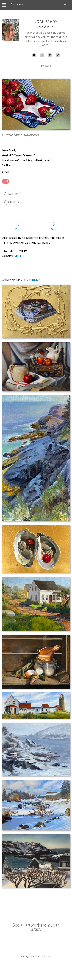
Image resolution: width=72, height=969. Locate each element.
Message (46, 65)
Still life (19, 255)
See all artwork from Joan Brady (36, 927)
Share (11, 202)
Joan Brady (46, 21)
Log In (66, 4)
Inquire (12, 194)
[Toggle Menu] (4, 4)
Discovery (17, 4)
